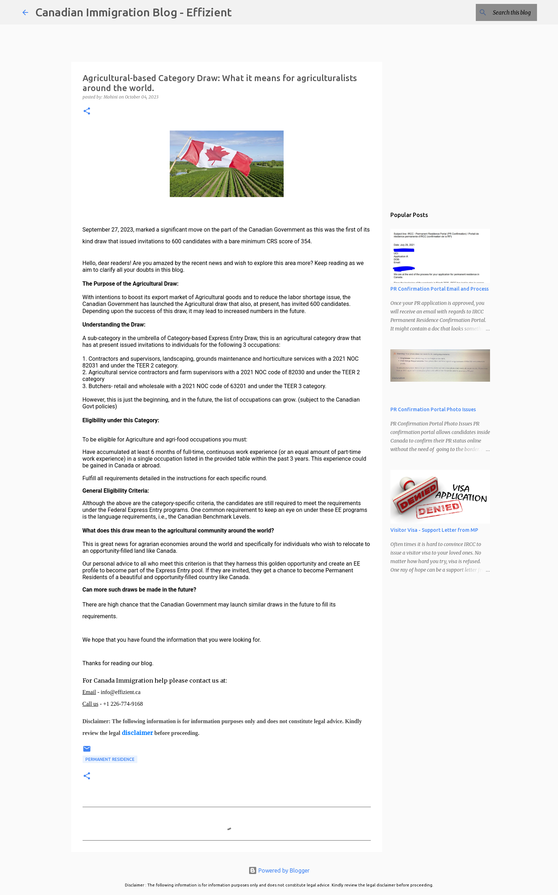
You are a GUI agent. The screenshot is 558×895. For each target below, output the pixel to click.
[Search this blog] (499, 12)
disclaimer (137, 732)
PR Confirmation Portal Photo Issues (433, 409)
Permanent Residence (110, 759)
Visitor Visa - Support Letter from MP (434, 530)
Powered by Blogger (279, 870)
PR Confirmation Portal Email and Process (439, 289)
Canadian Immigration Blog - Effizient (133, 12)
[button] (87, 111)
